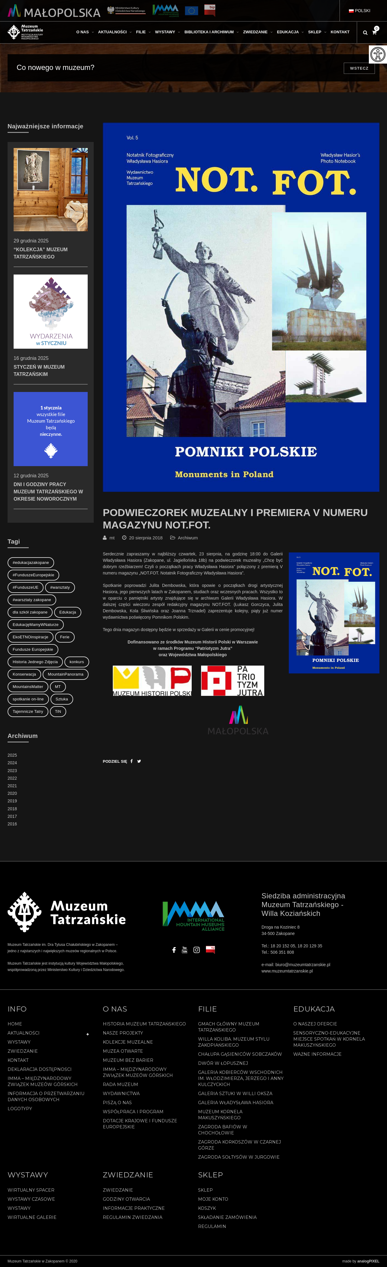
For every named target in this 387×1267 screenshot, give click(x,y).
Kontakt (18, 1060)
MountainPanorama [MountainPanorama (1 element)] (65, 674)
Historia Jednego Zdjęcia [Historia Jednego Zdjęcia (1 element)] (35, 662)
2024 (12, 762)
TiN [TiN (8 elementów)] (58, 711)
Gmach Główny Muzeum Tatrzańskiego (228, 1027)
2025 (12, 755)
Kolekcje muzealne (128, 1042)
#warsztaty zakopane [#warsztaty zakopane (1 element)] (32, 599)
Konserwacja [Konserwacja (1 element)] (24, 674)
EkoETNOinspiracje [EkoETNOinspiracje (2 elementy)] (30, 637)
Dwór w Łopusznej (223, 1063)
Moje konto (213, 1199)
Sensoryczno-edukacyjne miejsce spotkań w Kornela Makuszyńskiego (329, 1039)
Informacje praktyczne (134, 1208)
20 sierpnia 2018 (146, 537)
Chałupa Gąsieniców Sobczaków (240, 1054)
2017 (12, 816)
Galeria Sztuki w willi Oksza (235, 1093)
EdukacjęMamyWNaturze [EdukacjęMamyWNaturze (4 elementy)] (36, 624)
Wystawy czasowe (31, 1199)
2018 (12, 808)
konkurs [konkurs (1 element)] (77, 662)
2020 (12, 793)
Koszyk (207, 1208)
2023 (12, 770)
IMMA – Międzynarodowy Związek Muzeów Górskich (43, 1081)
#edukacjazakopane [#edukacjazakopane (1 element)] (31, 562)
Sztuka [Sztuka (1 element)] (62, 699)
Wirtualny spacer (31, 1190)
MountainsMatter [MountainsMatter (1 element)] (28, 686)
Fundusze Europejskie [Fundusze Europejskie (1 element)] (33, 649)
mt (112, 537)
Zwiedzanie (23, 1051)
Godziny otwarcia (126, 1199)
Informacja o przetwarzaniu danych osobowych (46, 1096)
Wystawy (19, 1042)
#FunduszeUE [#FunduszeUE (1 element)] (25, 587)
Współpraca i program (133, 1111)
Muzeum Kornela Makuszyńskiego (220, 1115)
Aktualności (24, 1033)
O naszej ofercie (315, 1024)
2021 (12, 785)
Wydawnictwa (121, 1093)
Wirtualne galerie (32, 1217)
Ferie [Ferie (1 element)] (65, 637)
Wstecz (359, 68)
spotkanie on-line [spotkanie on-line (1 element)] (28, 699)
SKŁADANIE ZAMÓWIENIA (227, 1217)
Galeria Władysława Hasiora (235, 1102)
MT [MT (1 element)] (58, 686)
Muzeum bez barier (128, 1060)
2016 (12, 823)
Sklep (205, 1190)
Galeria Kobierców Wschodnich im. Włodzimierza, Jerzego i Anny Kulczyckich (241, 1078)
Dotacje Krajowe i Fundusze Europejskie (140, 1124)
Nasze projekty (123, 1033)
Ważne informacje (317, 1054)
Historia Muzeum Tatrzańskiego (144, 1024)
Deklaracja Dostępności (40, 1069)
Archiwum (188, 537)
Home (15, 1024)
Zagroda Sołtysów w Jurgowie (239, 1157)
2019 (12, 800)
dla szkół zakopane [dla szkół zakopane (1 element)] (30, 612)
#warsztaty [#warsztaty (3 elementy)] (60, 587)
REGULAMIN (212, 1226)
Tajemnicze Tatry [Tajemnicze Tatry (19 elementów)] (28, 711)
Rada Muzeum (120, 1084)
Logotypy (20, 1108)
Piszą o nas (117, 1102)
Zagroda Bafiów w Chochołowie (222, 1130)
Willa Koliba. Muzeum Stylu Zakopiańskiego (233, 1042)
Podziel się (115, 761)
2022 (12, 778)
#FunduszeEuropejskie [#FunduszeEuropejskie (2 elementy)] (33, 575)
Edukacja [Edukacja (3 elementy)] (67, 612)
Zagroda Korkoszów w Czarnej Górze (239, 1145)
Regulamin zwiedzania (132, 1217)
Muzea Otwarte (123, 1051)
